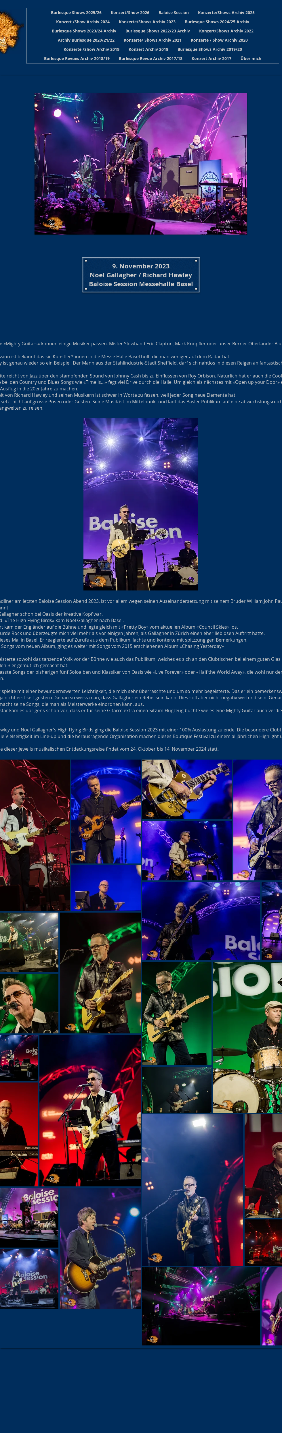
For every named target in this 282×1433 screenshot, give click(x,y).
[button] (76, 12)
